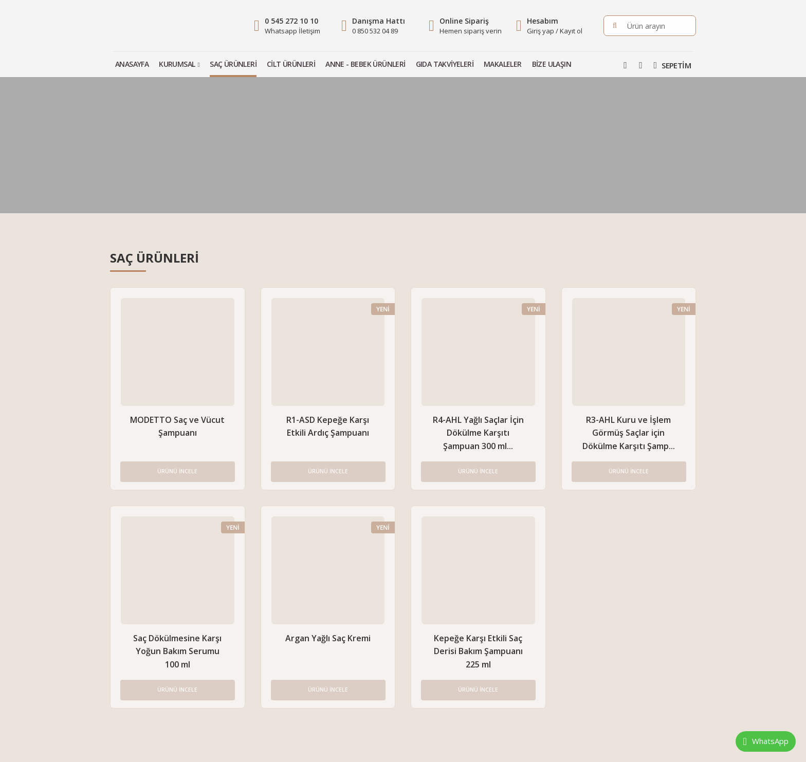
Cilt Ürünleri (291, 64)
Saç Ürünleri (233, 64)
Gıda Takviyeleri (444, 64)
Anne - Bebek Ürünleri (365, 64)
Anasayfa (132, 64)
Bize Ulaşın (551, 64)
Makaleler (503, 64)
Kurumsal (177, 64)
